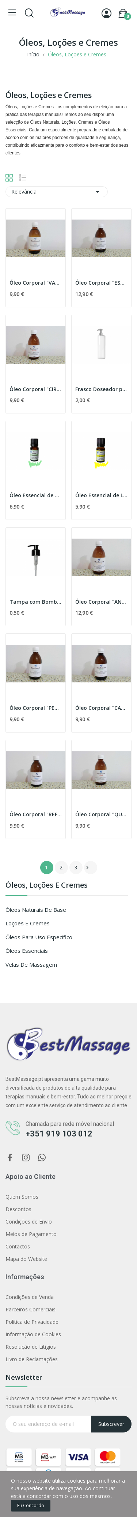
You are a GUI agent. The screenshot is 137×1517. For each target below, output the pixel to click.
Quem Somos (21, 1196)
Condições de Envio (28, 1221)
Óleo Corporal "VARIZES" (35, 282)
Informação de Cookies (33, 1334)
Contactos (17, 1246)
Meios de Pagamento (31, 1234)
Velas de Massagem (31, 964)
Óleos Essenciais (26, 950)
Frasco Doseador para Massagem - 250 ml (101, 389)
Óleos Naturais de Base (35, 909)
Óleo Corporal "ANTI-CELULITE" (101, 601)
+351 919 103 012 (59, 1133)
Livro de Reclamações (31, 1359)
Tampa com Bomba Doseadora (35, 601)
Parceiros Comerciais (30, 1309)
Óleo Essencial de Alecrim (35, 495)
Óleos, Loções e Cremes (46, 885)
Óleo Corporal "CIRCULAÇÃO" (35, 389)
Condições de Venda (29, 1296)
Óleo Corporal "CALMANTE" (101, 707)
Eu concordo (30, 1505)
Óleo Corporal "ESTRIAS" (101, 282)
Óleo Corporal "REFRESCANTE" (35, 814)
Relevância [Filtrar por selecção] (56, 191)
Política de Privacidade (31, 1321)
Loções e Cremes (27, 923)
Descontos (18, 1209)
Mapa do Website (26, 1258)
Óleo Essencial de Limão (101, 495)
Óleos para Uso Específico (38, 937)
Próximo (87, 867)
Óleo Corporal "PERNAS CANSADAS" (35, 707)
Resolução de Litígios (30, 1346)
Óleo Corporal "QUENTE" (101, 814)
